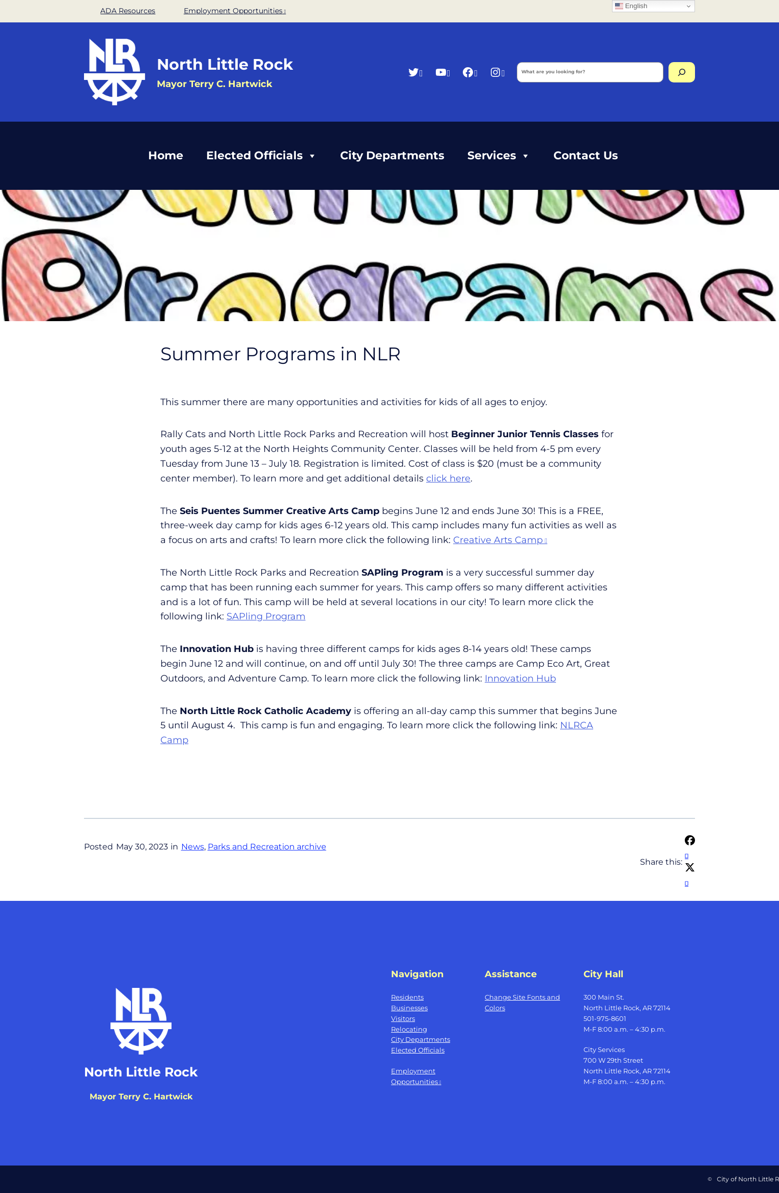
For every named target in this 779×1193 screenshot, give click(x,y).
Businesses (409, 1008)
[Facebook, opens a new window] (470, 72)
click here (448, 478)
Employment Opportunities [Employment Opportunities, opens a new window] (235, 11)
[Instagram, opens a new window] (497, 72)
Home (165, 155)
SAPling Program (266, 616)
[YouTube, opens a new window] (443, 72)
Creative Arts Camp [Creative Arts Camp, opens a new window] (500, 540)
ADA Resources (127, 11)
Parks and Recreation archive (267, 846)
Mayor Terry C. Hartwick (141, 1096)
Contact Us (585, 155)
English (631, 6)
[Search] (682, 72)
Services (499, 156)
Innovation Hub (520, 678)
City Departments (392, 155)
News (192, 846)
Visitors (403, 1018)
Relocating (409, 1029)
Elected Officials (261, 156)
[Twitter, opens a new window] (415, 72)
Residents (407, 997)
